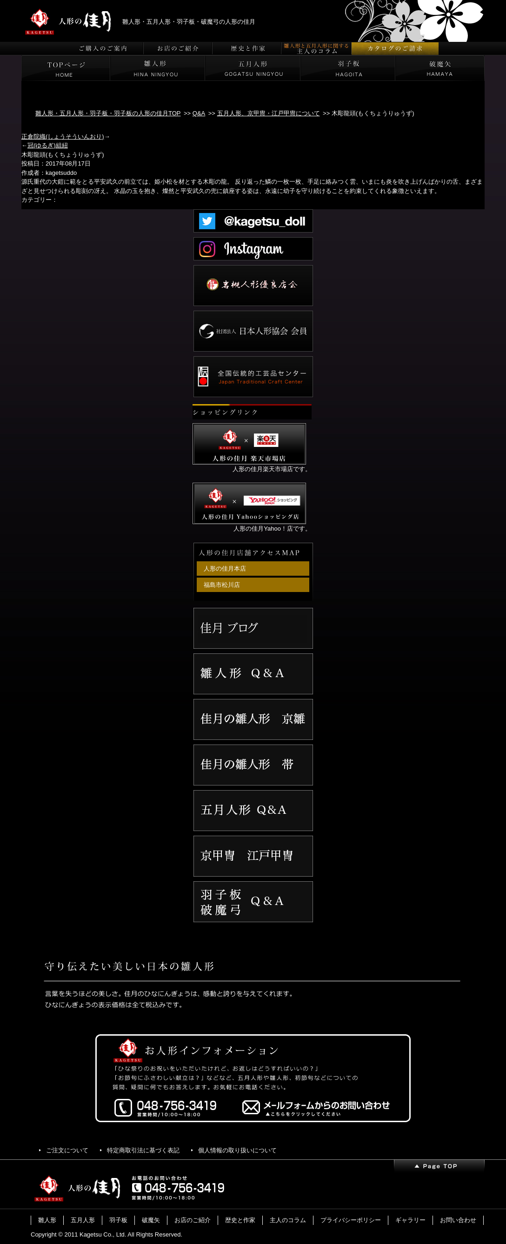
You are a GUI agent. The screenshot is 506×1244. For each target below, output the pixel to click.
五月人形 (83, 1220)
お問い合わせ (458, 1220)
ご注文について (67, 1150)
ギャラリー (410, 1220)
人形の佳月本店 (225, 568)
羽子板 (118, 1220)
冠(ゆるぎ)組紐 (47, 145)
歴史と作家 (240, 1220)
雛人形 (47, 1220)
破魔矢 (151, 1220)
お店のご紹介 (192, 1220)
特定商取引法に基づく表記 (143, 1150)
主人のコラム (288, 1220)
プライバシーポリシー (350, 1220)
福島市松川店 (222, 584)
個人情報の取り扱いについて (237, 1150)
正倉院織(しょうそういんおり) (62, 136)
